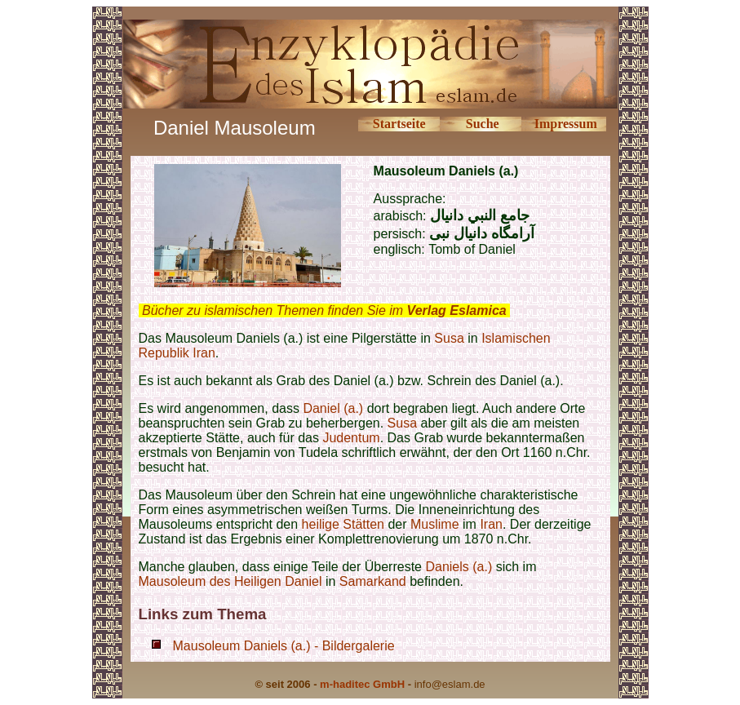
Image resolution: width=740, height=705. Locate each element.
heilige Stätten (343, 524)
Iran (491, 524)
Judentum (350, 438)
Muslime (434, 524)
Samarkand (372, 581)
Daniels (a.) (458, 567)
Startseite (399, 124)
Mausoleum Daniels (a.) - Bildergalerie (284, 646)
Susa (448, 338)
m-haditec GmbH (362, 684)
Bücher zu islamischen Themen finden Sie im (324, 310)
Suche (482, 124)
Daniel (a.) (333, 408)
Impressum (565, 124)
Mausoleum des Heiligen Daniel (230, 581)
